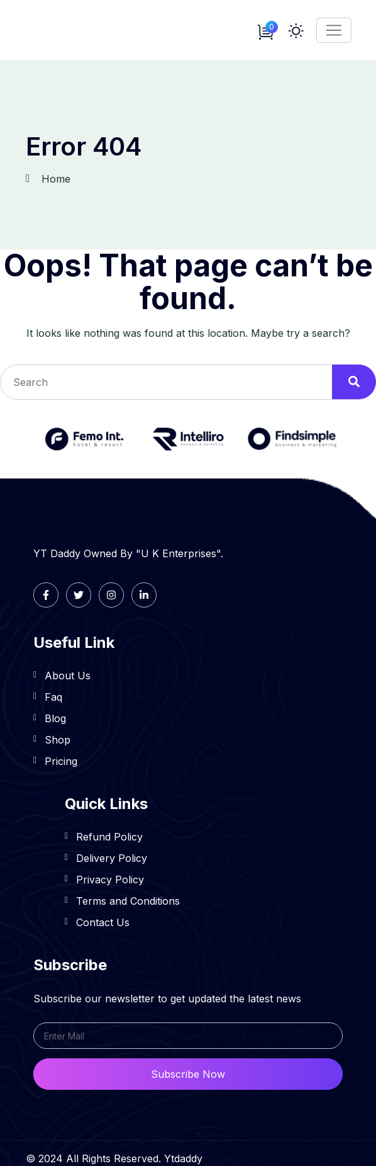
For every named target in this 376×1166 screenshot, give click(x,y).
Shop (57, 739)
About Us (68, 675)
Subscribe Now (188, 1074)
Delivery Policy (111, 858)
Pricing (61, 761)
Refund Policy (109, 836)
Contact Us (103, 922)
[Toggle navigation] (333, 30)
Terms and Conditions (128, 901)
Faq (53, 697)
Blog (55, 718)
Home (55, 179)
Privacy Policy (110, 879)
